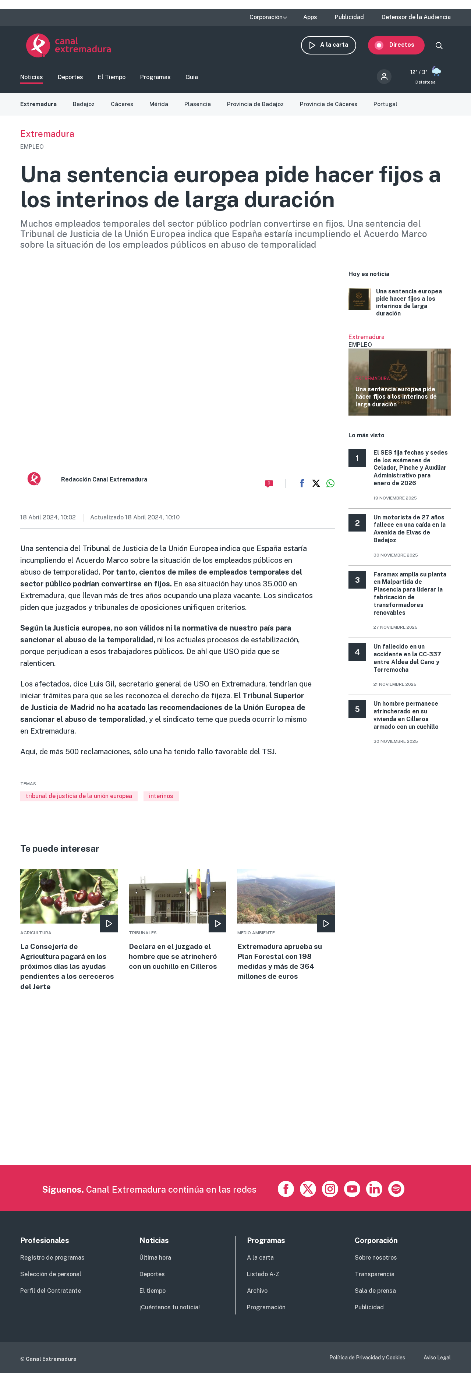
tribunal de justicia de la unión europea (79, 799)
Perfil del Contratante (50, 1290)
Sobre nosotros (376, 1257)
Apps (310, 17)
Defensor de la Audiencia (416, 17)
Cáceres (123, 107)
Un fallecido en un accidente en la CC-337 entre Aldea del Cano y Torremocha (407, 662)
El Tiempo (111, 79)
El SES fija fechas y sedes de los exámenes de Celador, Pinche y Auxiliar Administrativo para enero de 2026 (410, 471)
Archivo (257, 1290)
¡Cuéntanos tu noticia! (169, 1307)
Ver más (399, 378)
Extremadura (39, 107)
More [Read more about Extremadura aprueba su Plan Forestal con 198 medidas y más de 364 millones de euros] (286, 929)
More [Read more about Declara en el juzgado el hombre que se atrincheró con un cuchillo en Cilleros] (177, 924)
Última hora (155, 1257)
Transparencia (374, 1274)
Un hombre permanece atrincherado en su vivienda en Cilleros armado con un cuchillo (406, 719)
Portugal (388, 107)
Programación (266, 1307)
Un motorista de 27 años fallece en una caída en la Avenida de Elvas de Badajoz (409, 532)
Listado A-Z (263, 1274)
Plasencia (199, 107)
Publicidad (349, 17)
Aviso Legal (437, 1357)
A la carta (340, 46)
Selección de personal (50, 1274)
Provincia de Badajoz (257, 107)
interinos (161, 799)
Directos (407, 46)
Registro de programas (52, 1257)
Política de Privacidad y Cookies (367, 1357)
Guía (191, 79)
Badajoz (85, 107)
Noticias (31, 79)
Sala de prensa (375, 1290)
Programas (155, 79)
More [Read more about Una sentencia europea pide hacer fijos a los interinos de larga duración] (399, 306)
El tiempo (152, 1290)
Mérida (160, 107)
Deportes (70, 79)
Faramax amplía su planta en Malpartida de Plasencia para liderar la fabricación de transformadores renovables (409, 597)
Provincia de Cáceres (331, 107)
